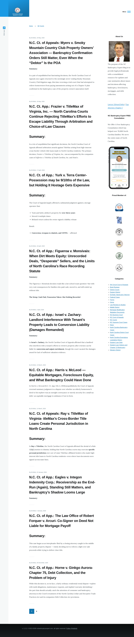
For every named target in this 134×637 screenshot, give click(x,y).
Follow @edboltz (71, 628)
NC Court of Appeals (117, 317)
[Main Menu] (126, 11)
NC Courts (41, 26)
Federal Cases (115, 297)
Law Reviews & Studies (118, 305)
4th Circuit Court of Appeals (119, 285)
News (112, 325)
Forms (112, 300)
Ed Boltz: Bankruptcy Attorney (120, 295)
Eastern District (115, 292)
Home (31, 26)
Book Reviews (114, 287)
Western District (115, 350)
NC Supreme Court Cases (118, 322)
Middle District (114, 307)
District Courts (114, 290)
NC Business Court (116, 315)
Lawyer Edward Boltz (116, 104)
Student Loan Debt (116, 342)
